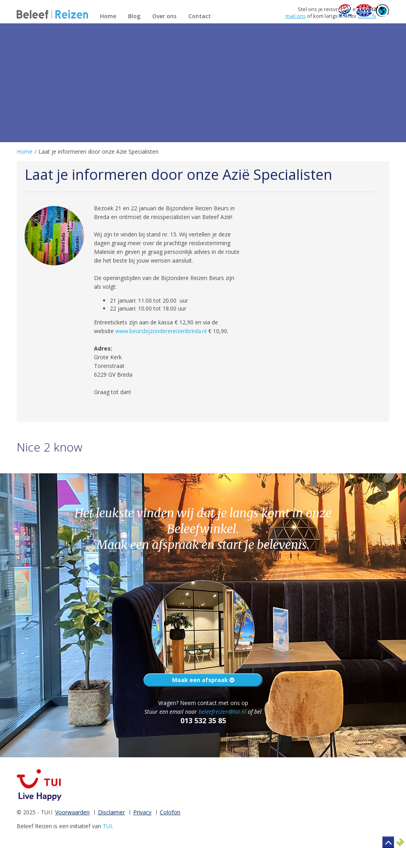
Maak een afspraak (203, 680)
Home (25, 151)
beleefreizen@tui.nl (222, 711)
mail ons (295, 15)
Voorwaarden (72, 812)
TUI (107, 826)
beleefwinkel (373, 15)
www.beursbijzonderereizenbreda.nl (161, 331)
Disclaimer (111, 812)
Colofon (170, 812)
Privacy (142, 812)
